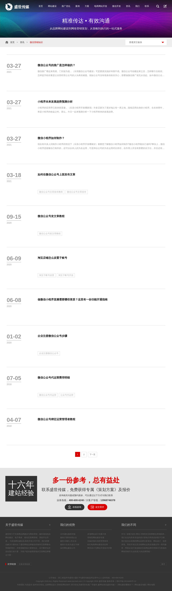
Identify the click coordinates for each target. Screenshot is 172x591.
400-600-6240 (76, 500)
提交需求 (99, 507)
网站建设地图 (140, 585)
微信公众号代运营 (47, 395)
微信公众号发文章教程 (50, 233)
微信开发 (116, 6)
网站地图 (151, 585)
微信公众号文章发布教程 (51, 192)
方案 (87, 6)
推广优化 (66, 6)
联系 (147, 6)
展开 (163, 564)
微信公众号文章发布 (76, 192)
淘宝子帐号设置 (46, 275)
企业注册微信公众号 (48, 353)
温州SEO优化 (38, 585)
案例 (77, 6)
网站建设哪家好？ (125, 585)
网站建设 (52, 6)
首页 (41, 6)
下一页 (92, 454)
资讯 (128, 6)
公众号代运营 (66, 395)
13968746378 (108, 500)
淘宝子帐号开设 (65, 275)
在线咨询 (77, 507)
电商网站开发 (100, 6)
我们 (137, 6)
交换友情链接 (24, 564)
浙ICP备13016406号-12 (126, 581)
